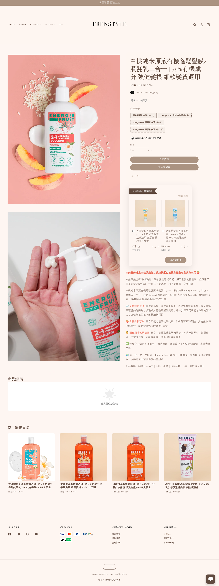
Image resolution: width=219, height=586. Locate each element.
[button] (194, 24)
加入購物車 (164, 167)
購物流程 (116, 538)
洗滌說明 (116, 542)
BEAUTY (49, 24)
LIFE (61, 24)
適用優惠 (135, 109)
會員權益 (116, 534)
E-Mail (167, 534)
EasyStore (123, 574)
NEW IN (22, 24)
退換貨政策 (115, 580)
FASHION (34, 24)
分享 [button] (134, 176)
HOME (12, 24)
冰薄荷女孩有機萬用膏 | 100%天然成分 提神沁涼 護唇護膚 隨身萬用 (174, 236)
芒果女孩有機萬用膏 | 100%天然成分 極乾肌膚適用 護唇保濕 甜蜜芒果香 (145, 236)
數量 (132, 145)
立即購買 (164, 159)
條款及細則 (103, 580)
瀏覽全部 (183, 196)
